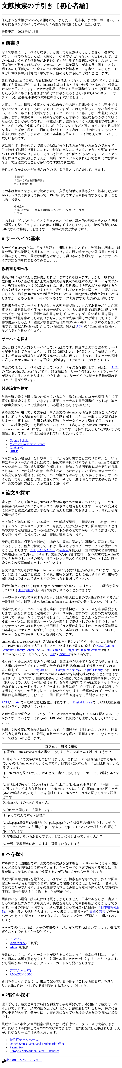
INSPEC (64, 655)
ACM (79, 327)
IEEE (21, 671)
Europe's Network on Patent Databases (34, 1052)
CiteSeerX (16, 449)
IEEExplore (37, 671)
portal (16, 703)
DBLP (14, 452)
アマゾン (16, 940)
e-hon (13, 948)
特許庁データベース (24, 1041)
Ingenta (72, 651)
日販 (93, 912)
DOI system (25, 591)
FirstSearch (53, 651)
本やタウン (18, 944)
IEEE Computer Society (63, 671)
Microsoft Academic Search (27, 445)
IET (52, 655)
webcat (64, 551)
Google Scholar (20, 441)
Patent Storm (18, 1048)
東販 (102, 912)
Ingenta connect (91, 651)
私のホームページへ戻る (22, 1061)
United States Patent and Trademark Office (37, 1045)
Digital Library (93, 671)
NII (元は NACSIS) (43, 551)
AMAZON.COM (21, 975)
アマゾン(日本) (20, 971)
